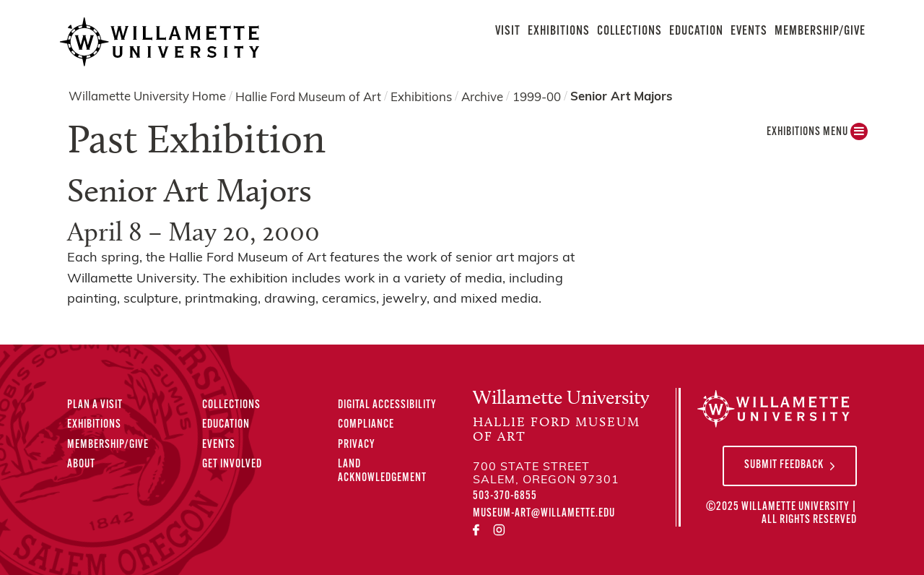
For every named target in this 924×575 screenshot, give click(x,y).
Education (696, 31)
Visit (507, 31)
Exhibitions (559, 31)
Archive (482, 97)
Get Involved (232, 464)
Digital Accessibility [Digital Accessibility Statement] (387, 405)
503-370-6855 (505, 496)
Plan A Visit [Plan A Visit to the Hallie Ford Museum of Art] (95, 405)
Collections (629, 31)
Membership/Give (820, 31)
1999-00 (537, 97)
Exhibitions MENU (817, 135)
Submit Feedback (784, 465)
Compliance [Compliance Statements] (366, 425)
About (81, 464)
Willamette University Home (147, 97)
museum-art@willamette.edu (544, 513)
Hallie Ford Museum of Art (308, 97)
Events (749, 31)
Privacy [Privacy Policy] (356, 445)
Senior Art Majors (621, 97)
